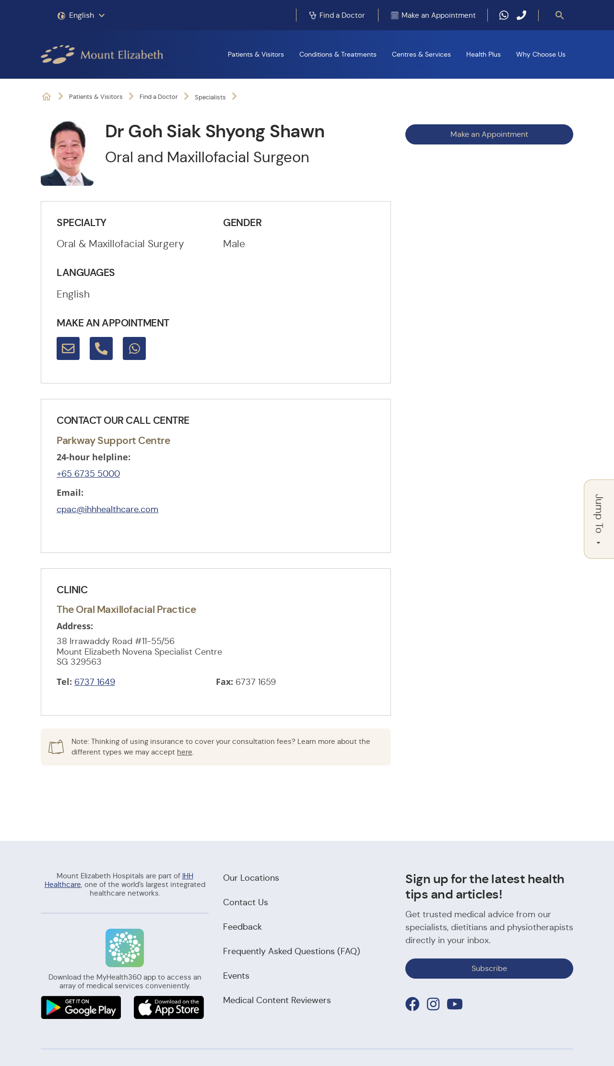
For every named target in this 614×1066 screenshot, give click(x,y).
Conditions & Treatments (338, 54)
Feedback (242, 927)
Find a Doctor (159, 97)
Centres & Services (421, 54)
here (184, 751)
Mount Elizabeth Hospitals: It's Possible (46, 97)
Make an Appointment (489, 134)
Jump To (599, 519)
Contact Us (245, 902)
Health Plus (483, 54)
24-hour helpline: (93, 457)
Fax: (224, 681)
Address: (75, 626)
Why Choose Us (541, 54)
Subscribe (489, 968)
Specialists (210, 97)
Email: (70, 492)
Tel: (64, 681)
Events (236, 975)
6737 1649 (94, 682)
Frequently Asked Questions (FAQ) (291, 951)
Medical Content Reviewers (277, 1000)
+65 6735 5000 (88, 473)
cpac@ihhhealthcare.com (107, 509)
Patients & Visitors (256, 54)
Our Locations (251, 878)
